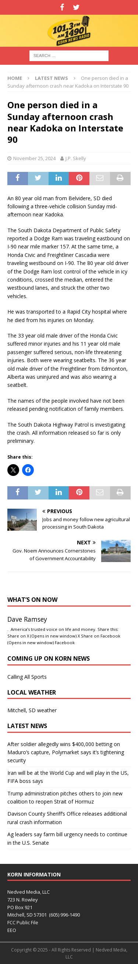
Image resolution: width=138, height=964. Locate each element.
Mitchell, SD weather (32, 710)
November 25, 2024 (34, 158)
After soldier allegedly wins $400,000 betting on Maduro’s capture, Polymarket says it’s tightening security (65, 752)
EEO (11, 930)
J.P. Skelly (76, 158)
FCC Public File (22, 922)
